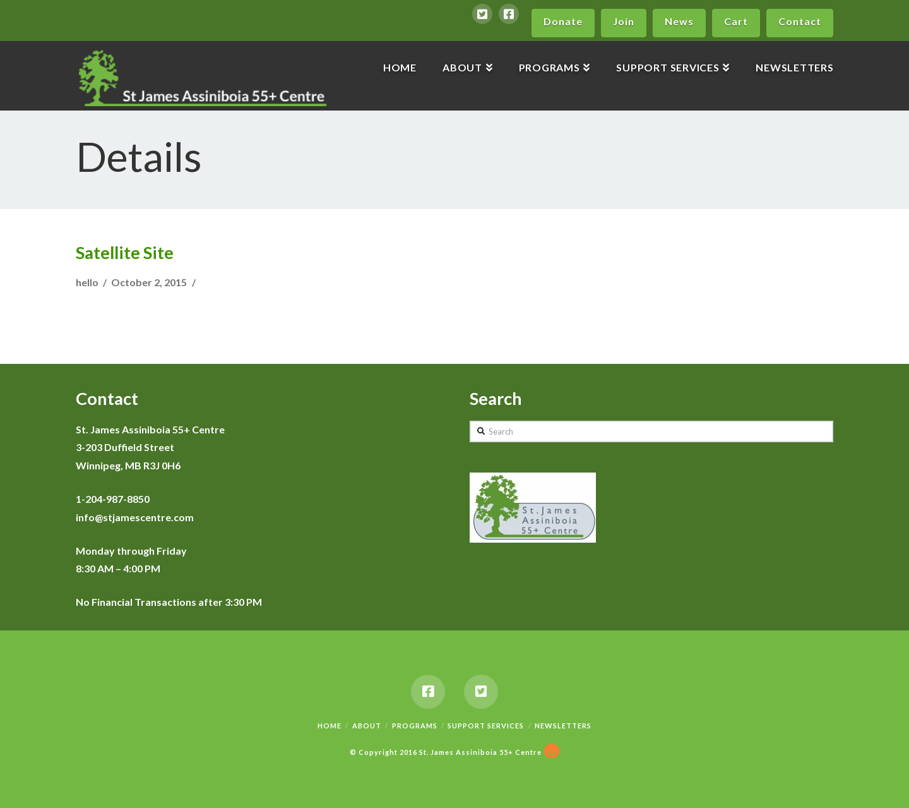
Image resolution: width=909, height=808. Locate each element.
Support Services (486, 725)
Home (330, 725)
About (366, 725)
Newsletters (563, 725)
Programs (414, 725)
